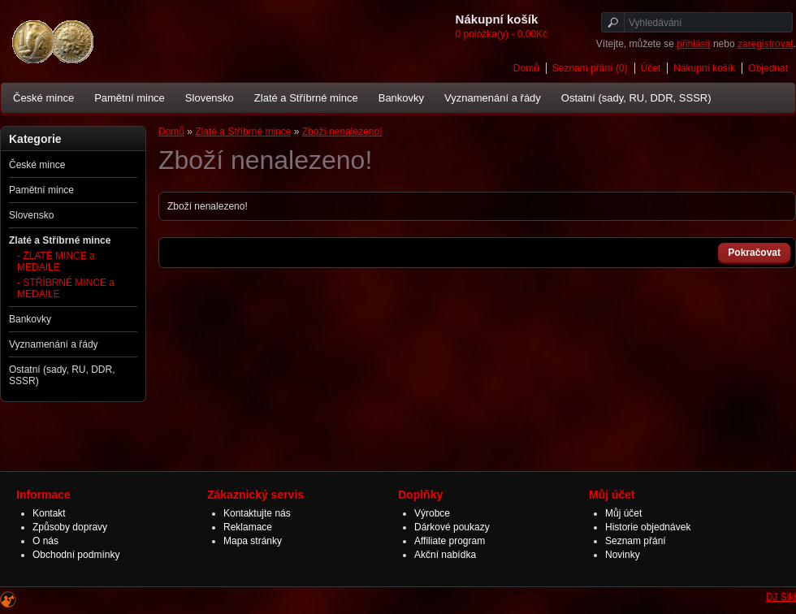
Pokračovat (754, 252)
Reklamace (247, 527)
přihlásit (693, 44)
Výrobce (432, 513)
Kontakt (49, 513)
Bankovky (401, 98)
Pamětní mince (129, 98)
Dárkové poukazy (452, 527)
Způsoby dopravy (69, 527)
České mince (43, 98)
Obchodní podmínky (75, 554)
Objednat (768, 68)
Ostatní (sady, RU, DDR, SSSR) (636, 98)
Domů (526, 68)
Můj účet (623, 513)
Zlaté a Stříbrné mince (306, 98)
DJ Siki (781, 597)
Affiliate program (449, 541)
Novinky (622, 554)
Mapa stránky (252, 541)
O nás (45, 541)
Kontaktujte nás (257, 513)
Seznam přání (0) (590, 68)
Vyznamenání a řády (492, 98)
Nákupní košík (704, 68)
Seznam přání (635, 541)
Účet (651, 68)
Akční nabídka (445, 554)
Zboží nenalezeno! (342, 131)
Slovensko (209, 98)
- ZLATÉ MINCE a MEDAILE (56, 261)
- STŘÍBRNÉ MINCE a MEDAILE (66, 288)
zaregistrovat (766, 44)
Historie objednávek (647, 527)
